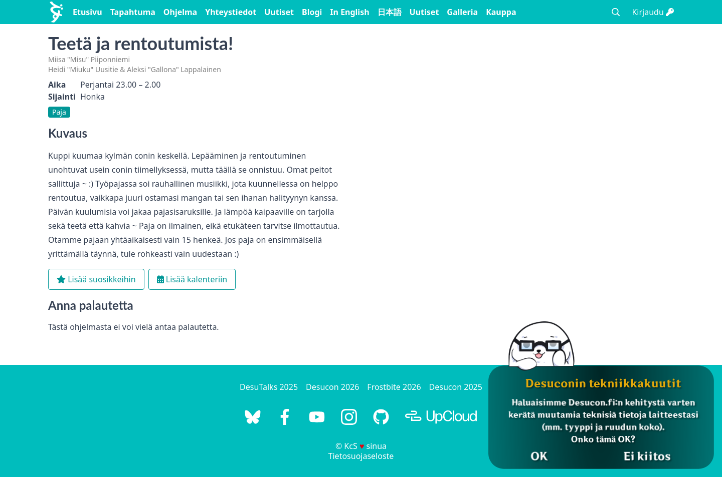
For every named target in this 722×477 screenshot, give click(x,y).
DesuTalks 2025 (269, 386)
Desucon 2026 (332, 386)
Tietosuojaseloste (361, 455)
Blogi (312, 12)
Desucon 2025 (455, 386)
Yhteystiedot (230, 12)
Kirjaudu (653, 12)
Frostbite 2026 (394, 386)
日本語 (390, 12)
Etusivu (87, 12)
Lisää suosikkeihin (96, 279)
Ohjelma (180, 12)
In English (349, 12)
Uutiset (279, 12)
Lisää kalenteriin (192, 279)
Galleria (462, 12)
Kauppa (501, 12)
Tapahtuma (132, 12)
